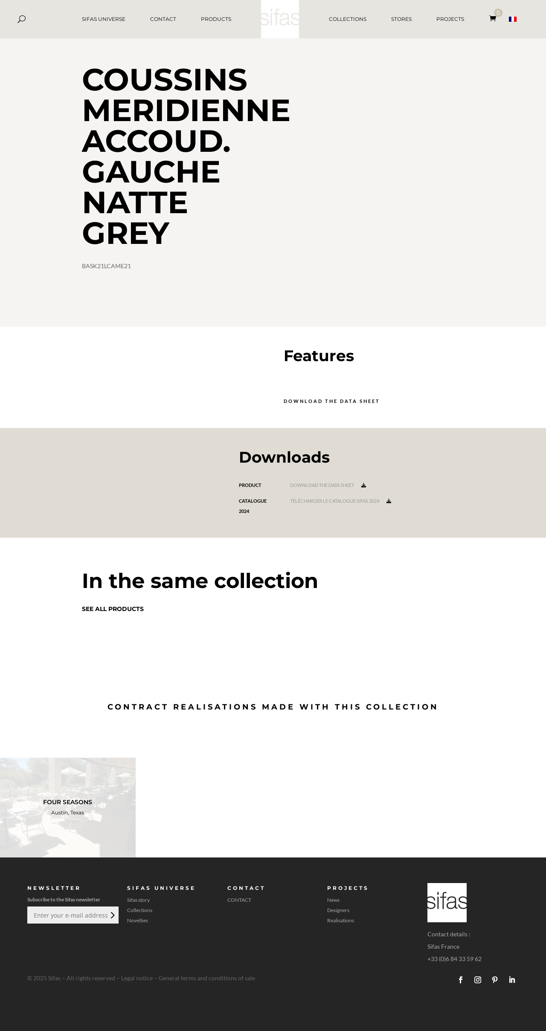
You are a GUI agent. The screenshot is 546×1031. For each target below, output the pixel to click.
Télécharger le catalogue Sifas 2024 (340, 501)
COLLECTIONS (347, 19)
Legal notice (137, 978)
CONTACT (163, 19)
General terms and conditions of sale (207, 978)
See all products (113, 609)
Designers (338, 910)
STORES (401, 19)
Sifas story (138, 900)
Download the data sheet (332, 401)
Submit (112, 915)
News (333, 900)
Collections (139, 910)
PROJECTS (450, 19)
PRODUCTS (216, 19)
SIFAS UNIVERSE (103, 19)
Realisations (340, 921)
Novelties (137, 921)
